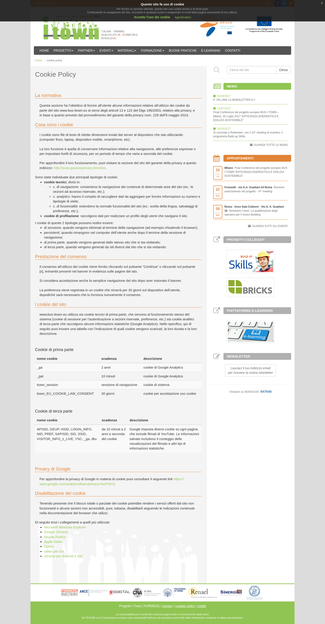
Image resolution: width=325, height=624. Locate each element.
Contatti (232, 50)
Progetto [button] (63, 50)
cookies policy (185, 606)
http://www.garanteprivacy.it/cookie (80, 168)
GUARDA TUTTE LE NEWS (271, 145)
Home (44, 50)
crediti (201, 606)
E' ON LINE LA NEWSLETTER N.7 (234, 99)
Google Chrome (56, 532)
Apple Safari (53, 542)
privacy (167, 606)
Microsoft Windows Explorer (65, 527)
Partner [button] (86, 50)
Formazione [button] (152, 50)
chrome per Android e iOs (63, 556)
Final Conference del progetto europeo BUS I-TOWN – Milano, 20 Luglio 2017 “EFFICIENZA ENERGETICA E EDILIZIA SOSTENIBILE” (246, 116)
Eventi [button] (106, 50)
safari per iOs (54, 551)
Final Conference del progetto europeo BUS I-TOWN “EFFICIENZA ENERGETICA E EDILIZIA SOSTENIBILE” (256, 171)
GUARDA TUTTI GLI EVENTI (270, 226)
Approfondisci (182, 17)
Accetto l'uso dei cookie (152, 17)
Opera (48, 546)
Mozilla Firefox (55, 537)
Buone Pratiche (183, 50)
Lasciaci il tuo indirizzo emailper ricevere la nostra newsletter (250, 370)
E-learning (211, 50)
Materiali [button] (127, 50)
